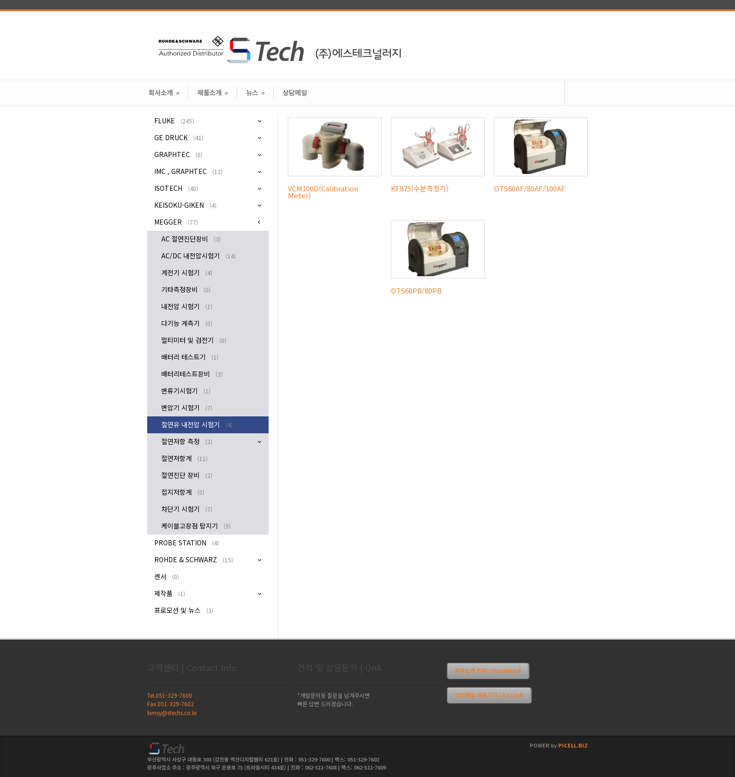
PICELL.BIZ (573, 745)
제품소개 (212, 92)
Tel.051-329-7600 (169, 695)
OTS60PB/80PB (416, 290)
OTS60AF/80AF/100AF (529, 188)
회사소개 (164, 92)
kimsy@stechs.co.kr (172, 713)
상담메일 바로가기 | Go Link (489, 695)
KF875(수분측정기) (420, 188)
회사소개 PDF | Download (488, 670)
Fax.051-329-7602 (170, 704)
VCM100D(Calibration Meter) (323, 191)
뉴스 (255, 92)
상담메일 (295, 92)
